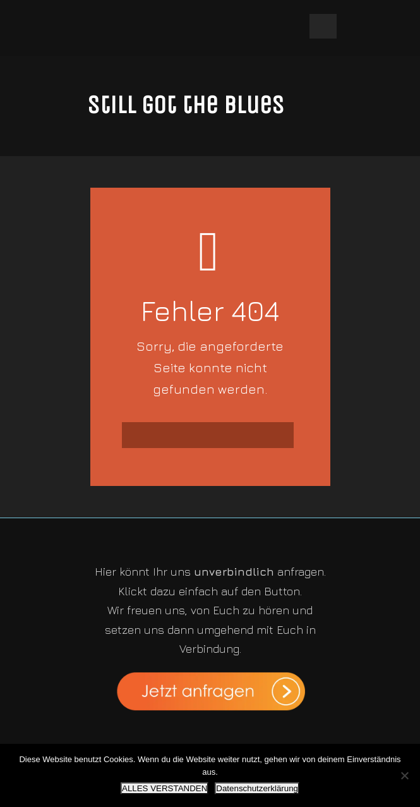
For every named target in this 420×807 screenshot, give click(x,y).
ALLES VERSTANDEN (164, 788)
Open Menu (323, 26)
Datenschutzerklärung (257, 788)
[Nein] (404, 775)
